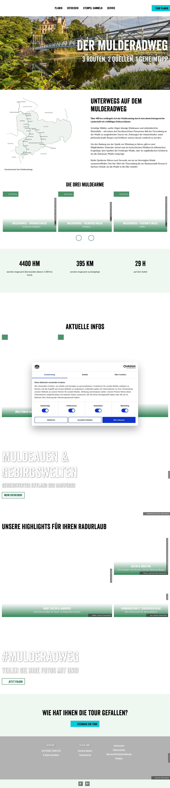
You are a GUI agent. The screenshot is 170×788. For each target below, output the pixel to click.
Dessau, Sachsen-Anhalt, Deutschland (154, 573)
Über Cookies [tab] (120, 375)
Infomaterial (85, 755)
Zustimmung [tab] (49, 375)
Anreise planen (85, 750)
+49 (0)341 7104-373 (51, 750)
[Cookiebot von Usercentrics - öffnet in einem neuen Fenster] (125, 367)
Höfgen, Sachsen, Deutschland (100, 615)
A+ (87, 783)
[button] (161, 8)
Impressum (119, 745)
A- (81, 783)
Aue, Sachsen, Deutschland (157, 615)
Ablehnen (51, 420)
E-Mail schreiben (51, 755)
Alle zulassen (119, 420)
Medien (119, 758)
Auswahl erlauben (85, 420)
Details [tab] (85, 375)
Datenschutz (119, 749)
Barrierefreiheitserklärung (119, 754)
